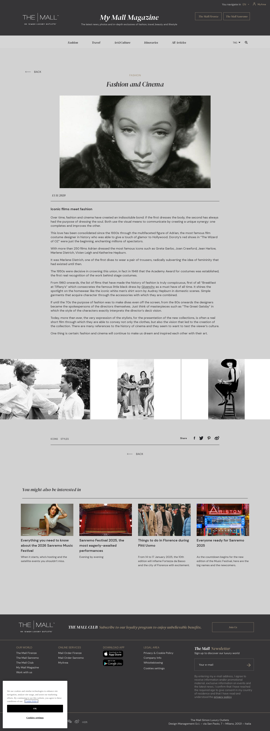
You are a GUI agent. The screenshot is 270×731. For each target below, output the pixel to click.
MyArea (63, 662)
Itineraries (151, 42)
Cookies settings (154, 668)
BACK (33, 72)
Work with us (24, 672)
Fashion (73, 42)
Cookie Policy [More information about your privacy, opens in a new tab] (31, 701)
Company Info (152, 658)
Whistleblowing (153, 662)
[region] (35, 704)
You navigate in (231, 4)
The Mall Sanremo (27, 658)
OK (35, 708)
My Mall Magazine (27, 667)
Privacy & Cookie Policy (158, 653)
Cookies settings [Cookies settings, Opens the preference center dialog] (35, 717)
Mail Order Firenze (70, 653)
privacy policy (223, 697)
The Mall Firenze (26, 653)
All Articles (179, 42)
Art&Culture (122, 42)
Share (183, 438)
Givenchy (148, 287)
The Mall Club (25, 662)
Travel (96, 42)
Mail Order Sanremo (71, 658)
